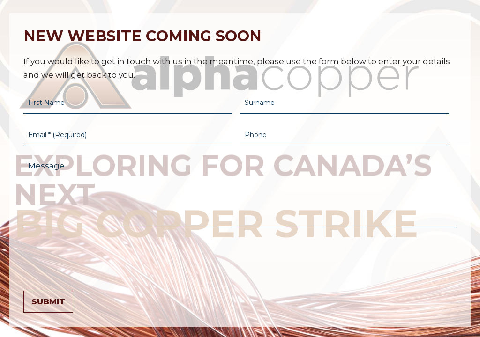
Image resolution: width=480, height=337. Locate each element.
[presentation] (94, 257)
